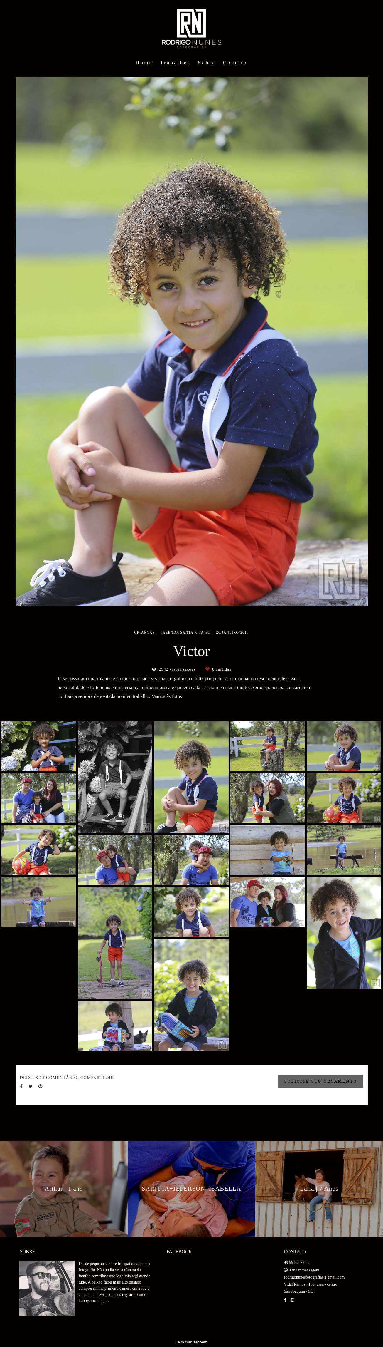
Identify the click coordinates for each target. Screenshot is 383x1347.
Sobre (207, 63)
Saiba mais (101, 1314)
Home (144, 63)
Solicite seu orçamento (320, 1081)
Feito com (191, 1342)
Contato (235, 63)
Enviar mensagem (304, 1270)
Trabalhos (175, 63)
